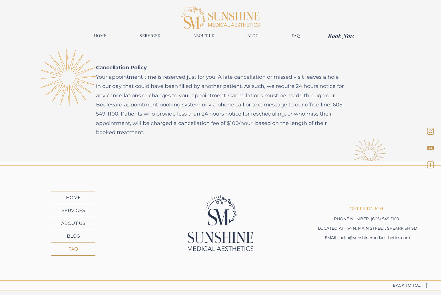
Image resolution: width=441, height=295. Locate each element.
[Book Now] (342, 35)
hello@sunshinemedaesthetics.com (374, 237)
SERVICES (73, 210)
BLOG (73, 236)
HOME (73, 197)
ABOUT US (73, 223)
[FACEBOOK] (430, 165)
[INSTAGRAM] (430, 131)
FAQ (73, 249)
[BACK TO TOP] (414, 285)
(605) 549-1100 (385, 218)
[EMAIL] (430, 148)
